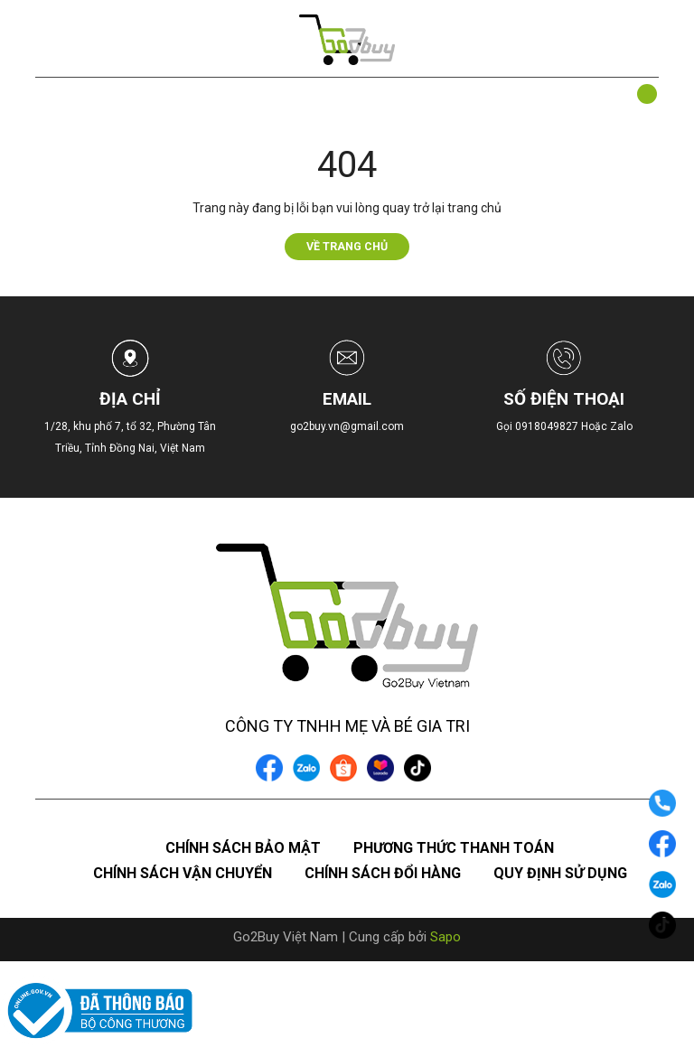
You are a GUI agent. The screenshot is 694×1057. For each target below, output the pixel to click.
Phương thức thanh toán (453, 847)
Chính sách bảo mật (243, 847)
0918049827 (548, 426)
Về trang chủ (347, 246)
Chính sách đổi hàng (383, 873)
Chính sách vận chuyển (182, 873)
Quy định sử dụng (560, 873)
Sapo (445, 937)
